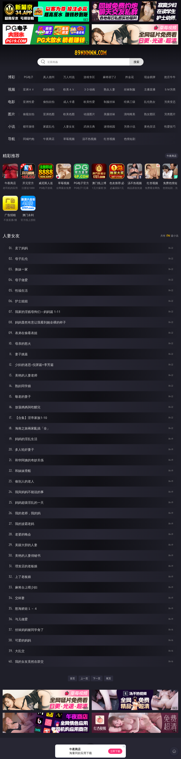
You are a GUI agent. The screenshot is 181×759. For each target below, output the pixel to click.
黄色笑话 (149, 126)
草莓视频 (69, 139)
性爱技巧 (170, 126)
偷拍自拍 (48, 102)
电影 (11, 101)
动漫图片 (89, 114)
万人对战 (69, 77)
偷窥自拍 (28, 114)
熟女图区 (149, 114)
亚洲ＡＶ (28, 89)
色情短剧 (129, 139)
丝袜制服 (129, 89)
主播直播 (149, 89)
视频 (11, 89)
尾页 (108, 678)
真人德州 (48, 77)
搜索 (136, 62)
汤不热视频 (89, 139)
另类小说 (129, 126)
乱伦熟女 (149, 102)
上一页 (84, 678)
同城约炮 (28, 139)
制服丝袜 (109, 102)
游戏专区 (89, 77)
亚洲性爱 (28, 102)
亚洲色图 (48, 114)
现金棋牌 (149, 77)
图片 (11, 114)
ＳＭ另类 (170, 89)
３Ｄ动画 (89, 89)
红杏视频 (109, 139)
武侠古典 (89, 126)
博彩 (11, 77)
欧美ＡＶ (69, 89)
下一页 (96, 678)
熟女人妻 (109, 89)
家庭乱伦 (48, 126)
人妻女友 (69, 126)
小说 (11, 126)
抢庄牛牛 (170, 77)
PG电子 (28, 77)
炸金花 (129, 77)
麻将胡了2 (109, 77)
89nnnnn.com (90, 52)
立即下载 (115, 751)
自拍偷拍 (48, 89)
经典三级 (129, 102)
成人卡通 (69, 102)
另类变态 (170, 102)
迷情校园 (109, 126)
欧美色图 (69, 114)
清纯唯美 (129, 114)
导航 (11, 138)
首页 (72, 678)
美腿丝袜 (109, 114)
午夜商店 (48, 139)
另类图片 (170, 114)
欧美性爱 (89, 102)
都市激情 (28, 126)
